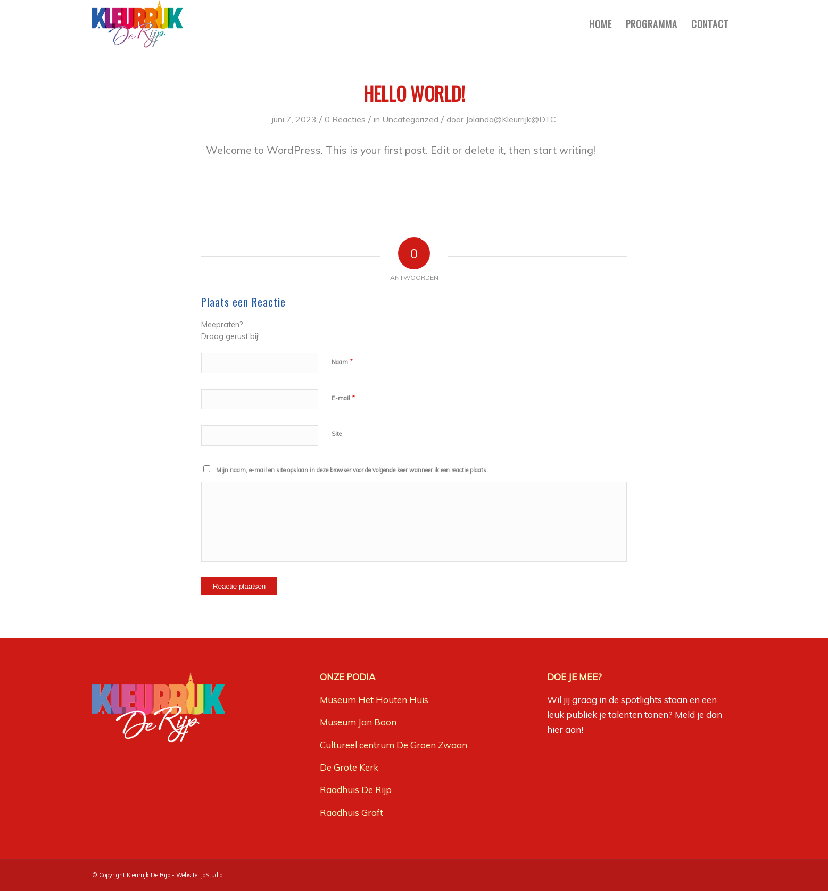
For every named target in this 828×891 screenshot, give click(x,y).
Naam (342, 361)
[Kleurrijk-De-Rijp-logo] (137, 24)
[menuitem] (600, 24)
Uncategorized (410, 119)
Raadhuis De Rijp (356, 789)
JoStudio (211, 875)
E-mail (343, 397)
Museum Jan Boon (358, 722)
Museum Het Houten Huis (374, 699)
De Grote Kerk (349, 767)
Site (337, 434)
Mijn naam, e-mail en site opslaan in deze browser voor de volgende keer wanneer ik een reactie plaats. (352, 470)
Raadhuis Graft (351, 812)
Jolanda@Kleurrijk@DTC (511, 119)
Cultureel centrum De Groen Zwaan (393, 744)
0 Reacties (345, 119)
